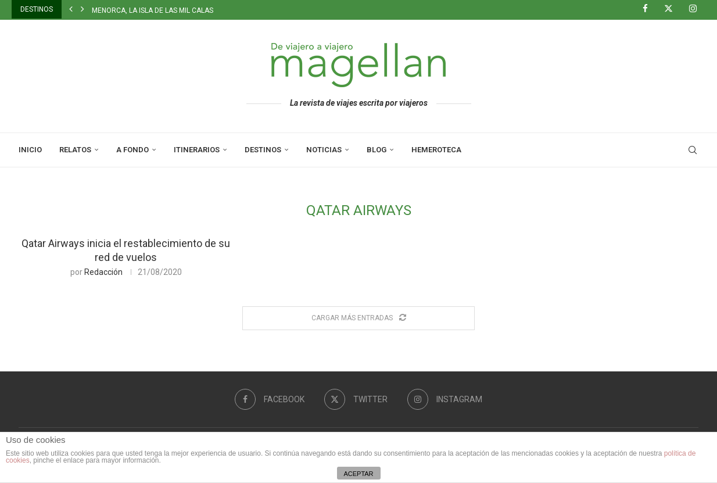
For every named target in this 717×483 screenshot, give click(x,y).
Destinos (263, 149)
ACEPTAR (358, 473)
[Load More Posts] (358, 318)
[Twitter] (673, 9)
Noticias (324, 149)
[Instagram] (697, 9)
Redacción (103, 272)
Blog (376, 149)
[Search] (692, 150)
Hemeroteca (436, 149)
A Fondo (132, 149)
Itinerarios (197, 149)
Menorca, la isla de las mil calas (152, 10)
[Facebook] (650, 9)
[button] (71, 9)
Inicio (30, 149)
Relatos (75, 149)
